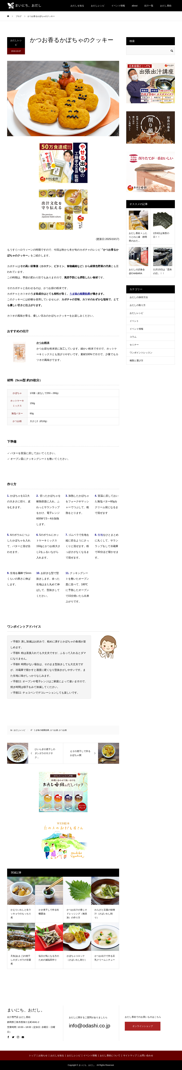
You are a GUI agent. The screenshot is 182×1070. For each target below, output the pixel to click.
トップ (32, 1055)
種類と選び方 (136, 360)
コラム (133, 336)
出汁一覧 (148, 5)
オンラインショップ (142, 1026)
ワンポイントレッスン (141, 352)
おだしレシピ (98, 5)
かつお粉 (63, 730)
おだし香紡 (165, 5)
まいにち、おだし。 (26, 1010)
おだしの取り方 (138, 305)
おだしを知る (77, 5)
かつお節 (54, 730)
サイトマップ (130, 1055)
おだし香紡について (110, 1055)
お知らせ (42, 1055)
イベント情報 (118, 5)
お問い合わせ (146, 1055)
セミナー (134, 344)
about (134, 5)
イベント (134, 321)
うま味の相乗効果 (41, 730)
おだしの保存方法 (139, 297)
